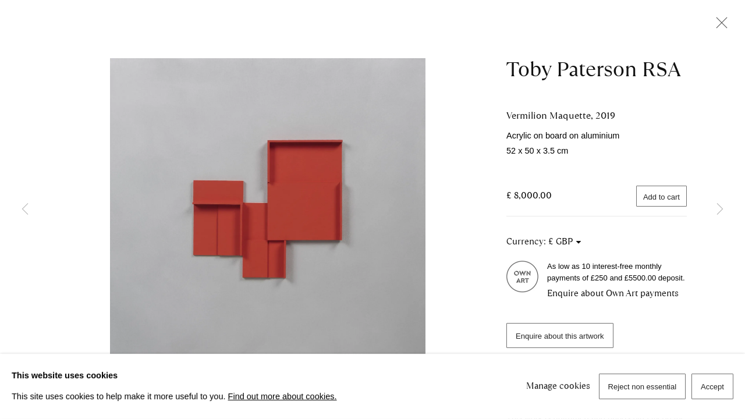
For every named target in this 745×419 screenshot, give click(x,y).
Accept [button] (712, 386)
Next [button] (720, 209)
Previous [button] (25, 209)
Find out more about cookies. (282, 396)
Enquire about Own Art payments (613, 293)
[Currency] (565, 241)
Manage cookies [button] (558, 386)
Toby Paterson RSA (593, 69)
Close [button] (719, 26)
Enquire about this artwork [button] (560, 336)
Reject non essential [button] (642, 386)
